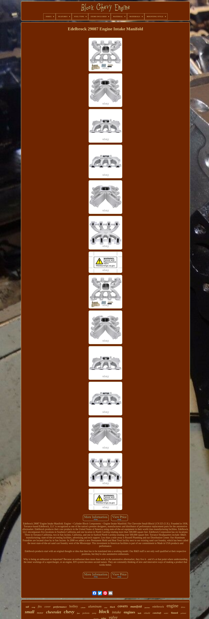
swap (33, 607)
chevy (69, 611)
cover (47, 606)
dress (183, 607)
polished (183, 613)
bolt (139, 613)
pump (94, 613)
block (104, 611)
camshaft (157, 613)
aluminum (95, 606)
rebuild (147, 613)
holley (73, 606)
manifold (136, 606)
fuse (78, 613)
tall (27, 607)
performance (60, 606)
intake (116, 612)
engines (129, 612)
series (105, 607)
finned (174, 612)
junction (147, 607)
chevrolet (53, 612)
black (112, 607)
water (166, 613)
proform (85, 613)
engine (172, 605)
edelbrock (158, 606)
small (29, 611)
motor (40, 612)
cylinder (83, 607)
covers (123, 606)
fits (40, 606)
